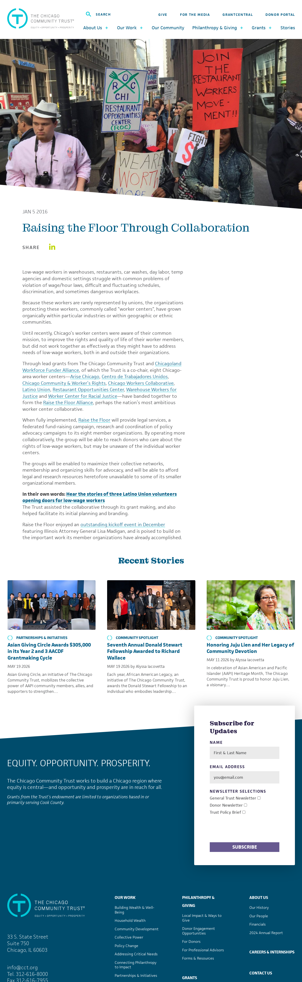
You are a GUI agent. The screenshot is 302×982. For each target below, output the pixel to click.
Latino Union (36, 389)
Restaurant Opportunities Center (88, 389)
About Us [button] (96, 28)
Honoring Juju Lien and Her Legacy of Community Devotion (250, 648)
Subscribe (244, 847)
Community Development (137, 929)
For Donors (191, 941)
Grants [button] (262, 28)
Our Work (125, 897)
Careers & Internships (271, 952)
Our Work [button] (130, 28)
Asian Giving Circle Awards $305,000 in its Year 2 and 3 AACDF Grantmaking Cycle (49, 651)
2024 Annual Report (266, 932)
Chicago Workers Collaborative (141, 383)
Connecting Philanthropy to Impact (135, 965)
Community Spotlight (132, 637)
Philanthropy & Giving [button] (218, 28)
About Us (258, 897)
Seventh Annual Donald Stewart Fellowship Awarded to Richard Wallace (144, 651)
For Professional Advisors (203, 950)
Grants (189, 977)
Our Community (168, 27)
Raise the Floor (94, 420)
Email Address (227, 767)
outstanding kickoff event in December (122, 524)
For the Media (195, 14)
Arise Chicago (84, 376)
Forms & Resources (198, 958)
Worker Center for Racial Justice (82, 396)
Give (162, 14)
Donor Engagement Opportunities (198, 931)
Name (216, 742)
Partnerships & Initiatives (37, 637)
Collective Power (129, 937)
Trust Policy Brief (225, 812)
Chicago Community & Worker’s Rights (64, 383)
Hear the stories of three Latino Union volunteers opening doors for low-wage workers (99, 497)
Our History (259, 907)
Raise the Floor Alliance (68, 402)
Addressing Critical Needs (136, 954)
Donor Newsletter (226, 805)
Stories (288, 27)
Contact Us (260, 973)
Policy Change (126, 945)
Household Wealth (130, 920)
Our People (258, 916)
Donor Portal (280, 14)
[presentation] (245, 829)
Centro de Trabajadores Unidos (135, 376)
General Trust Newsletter (233, 798)
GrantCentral (237, 14)
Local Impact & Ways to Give (202, 918)
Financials (257, 924)
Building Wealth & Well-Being (134, 910)
